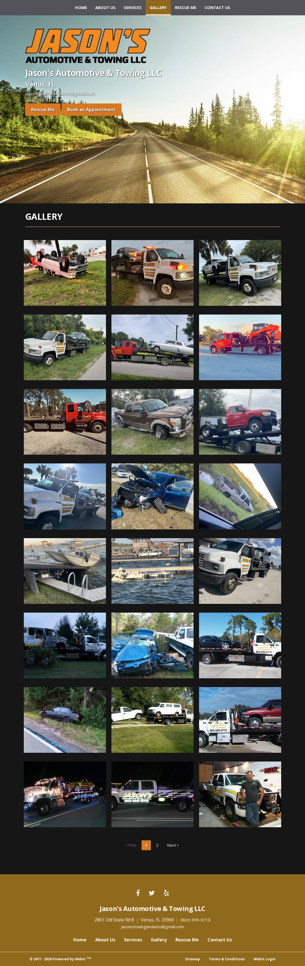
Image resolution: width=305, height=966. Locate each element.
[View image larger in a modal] (65, 273)
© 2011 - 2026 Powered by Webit (60, 958)
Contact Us (217, 7)
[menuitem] (81, 7)
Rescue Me (185, 7)
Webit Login (264, 958)
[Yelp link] (166, 893)
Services (133, 7)
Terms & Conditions (227, 958)
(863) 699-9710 (40, 100)
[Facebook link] (138, 893)
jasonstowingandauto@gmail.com (59, 94)
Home (81, 7)
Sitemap (192, 958)
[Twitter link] (151, 893)
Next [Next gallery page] (173, 845)
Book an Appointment (91, 109)
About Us (105, 7)
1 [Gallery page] (146, 845)
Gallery (160, 6)
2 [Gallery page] (157, 845)
